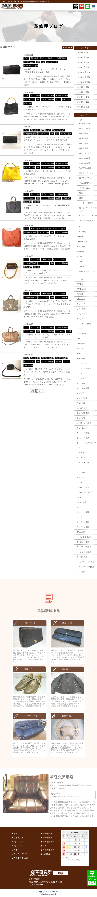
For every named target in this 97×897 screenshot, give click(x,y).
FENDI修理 (66, 167)
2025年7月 (81, 97)
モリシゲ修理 (82, 398)
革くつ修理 (83, 143)
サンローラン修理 (84, 423)
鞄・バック (18, 842)
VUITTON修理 (46, 259)
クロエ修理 (81, 472)
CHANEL (80, 237)
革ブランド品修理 (46, 58)
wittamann (81, 299)
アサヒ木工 (81, 403)
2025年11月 (81, 77)
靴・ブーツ (18, 846)
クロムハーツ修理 (84, 324)
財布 (43, 62)
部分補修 (37, 202)
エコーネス (81, 383)
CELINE (66, 362)
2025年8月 (81, 92)
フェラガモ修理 (83, 413)
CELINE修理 (28, 366)
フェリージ (81, 517)
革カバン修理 (35, 95)
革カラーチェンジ (86, 173)
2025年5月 (81, 107)
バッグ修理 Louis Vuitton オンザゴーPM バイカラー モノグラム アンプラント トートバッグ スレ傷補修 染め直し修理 (47, 304)
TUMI (79, 448)
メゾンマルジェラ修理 (85, 562)
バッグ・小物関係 (48, 99)
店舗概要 (47, 854)
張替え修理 (28, 103)
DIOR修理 (81, 344)
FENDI (58, 167)
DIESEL (80, 497)
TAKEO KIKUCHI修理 (85, 567)
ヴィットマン (82, 304)
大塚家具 (80, 294)
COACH (80, 329)
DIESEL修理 (82, 502)
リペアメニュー (29, 62)
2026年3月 (81, 57)
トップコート (82, 458)
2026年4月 (81, 52)
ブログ (26, 58)
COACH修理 (82, 334)
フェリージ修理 (83, 522)
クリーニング (60, 331)
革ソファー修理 (85, 153)
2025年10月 (81, 82)
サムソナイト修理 (84, 368)
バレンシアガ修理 (84, 552)
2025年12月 (81, 72)
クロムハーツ (82, 319)
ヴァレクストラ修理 (31, 66)
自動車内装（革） (21, 858)
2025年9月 (81, 87)
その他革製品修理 (60, 58)
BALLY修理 (81, 532)
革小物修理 (83, 138)
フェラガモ (81, 418)
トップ (16, 833)
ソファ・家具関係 (86, 221)
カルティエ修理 (83, 527)
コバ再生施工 (82, 408)
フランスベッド (83, 314)
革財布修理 (34, 58)
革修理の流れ (48, 842)
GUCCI (58, 99)
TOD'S (69, 331)
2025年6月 (81, 102)
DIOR (79, 339)
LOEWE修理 (82, 266)
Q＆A (45, 846)
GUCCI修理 (66, 99)
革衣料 (16, 850)
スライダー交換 (65, 134)
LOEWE (80, 261)
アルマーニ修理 (83, 512)
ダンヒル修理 (82, 557)
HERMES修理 (35, 229)
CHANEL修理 (84, 163)
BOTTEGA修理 (45, 130)
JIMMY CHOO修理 (84, 537)
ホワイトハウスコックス (86, 443)
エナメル (80, 349)
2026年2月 (81, 62)
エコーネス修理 (83, 388)
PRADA (80, 284)
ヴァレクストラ (51, 62)
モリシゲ (80, 393)
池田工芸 (80, 477)
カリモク (80, 256)
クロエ (79, 468)
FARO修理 (81, 572)
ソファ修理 (81, 309)
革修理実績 (47, 837)
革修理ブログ (48, 850)
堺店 (38, 62)
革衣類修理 (83, 148)
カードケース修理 (84, 547)
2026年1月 (81, 67)
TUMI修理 (80, 453)
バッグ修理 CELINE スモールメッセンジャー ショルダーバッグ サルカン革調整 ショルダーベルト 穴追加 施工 (47, 372)
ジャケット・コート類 (88, 216)
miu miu (80, 279)
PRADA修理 (81, 289)
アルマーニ (81, 507)
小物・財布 (18, 837)
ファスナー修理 (83, 542)
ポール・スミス (83, 438)
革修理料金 (47, 833)
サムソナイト (82, 363)
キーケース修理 (83, 433)
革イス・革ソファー (22, 854)
